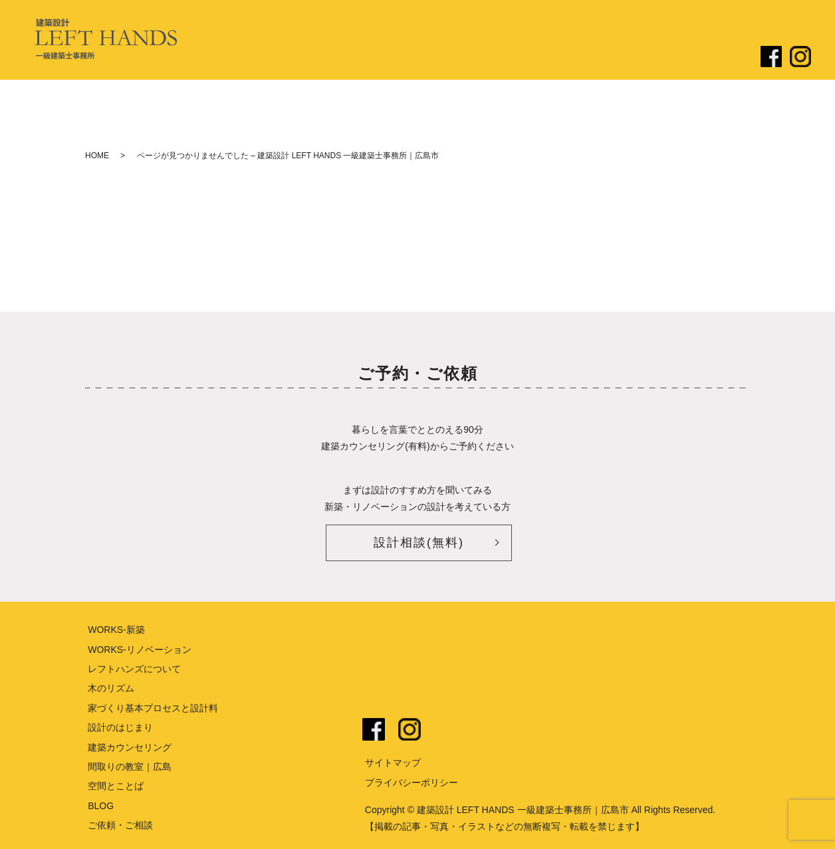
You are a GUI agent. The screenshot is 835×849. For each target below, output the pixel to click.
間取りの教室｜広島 (130, 766)
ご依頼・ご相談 (710, 58)
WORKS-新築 (116, 629)
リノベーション (570, 58)
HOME (97, 155)
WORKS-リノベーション (139, 649)
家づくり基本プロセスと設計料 (153, 708)
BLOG (101, 805)
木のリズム (111, 688)
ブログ (640, 58)
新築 (505, 58)
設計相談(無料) (419, 542)
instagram (409, 729)
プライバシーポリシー (411, 782)
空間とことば (116, 786)
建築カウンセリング (130, 747)
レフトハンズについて (337, 58)
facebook (373, 729)
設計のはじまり (440, 58)
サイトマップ (393, 762)
